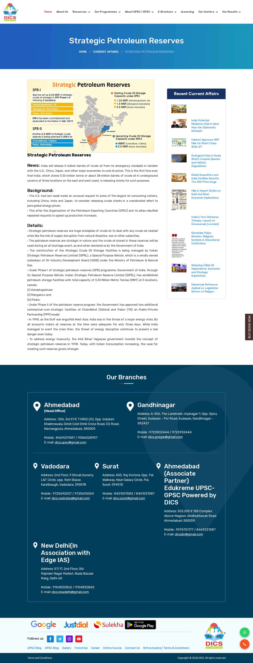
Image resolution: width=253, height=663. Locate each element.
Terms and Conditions (39, 657)
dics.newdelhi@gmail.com (70, 592)
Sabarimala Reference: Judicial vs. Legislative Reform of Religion (204, 288)
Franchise (81, 648)
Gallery (66, 648)
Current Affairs (106, 51)
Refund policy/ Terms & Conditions (166, 648)
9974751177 (184, 530)
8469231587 (65, 438)
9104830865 (84, 587)
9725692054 (84, 493)
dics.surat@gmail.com (129, 498)
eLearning (187, 11)
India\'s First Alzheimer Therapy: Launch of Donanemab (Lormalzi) (205, 220)
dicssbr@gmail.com (189, 534)
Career (95, 648)
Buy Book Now (249, 327)
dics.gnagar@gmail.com (165, 437)
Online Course (112, 648)
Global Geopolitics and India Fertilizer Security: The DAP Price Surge (205, 178)
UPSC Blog (34, 648)
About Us (62, 11)
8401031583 (123, 493)
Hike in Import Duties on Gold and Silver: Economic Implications (206, 194)
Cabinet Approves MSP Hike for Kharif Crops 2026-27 (205, 143)
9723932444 (182, 432)
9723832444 (159, 432)
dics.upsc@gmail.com (70, 442)
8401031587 (145, 493)
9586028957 (88, 438)
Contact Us (132, 648)
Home (48, 11)
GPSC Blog (52, 648)
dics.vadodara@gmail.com (71, 498)
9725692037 (62, 493)
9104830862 (62, 587)
